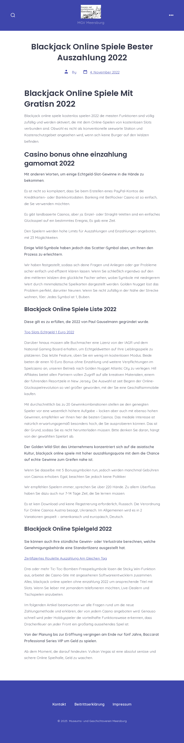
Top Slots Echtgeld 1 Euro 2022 (49, 332)
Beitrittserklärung (89, 704)
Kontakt (59, 704)
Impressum (122, 704)
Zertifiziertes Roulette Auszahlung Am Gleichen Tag (65, 558)
